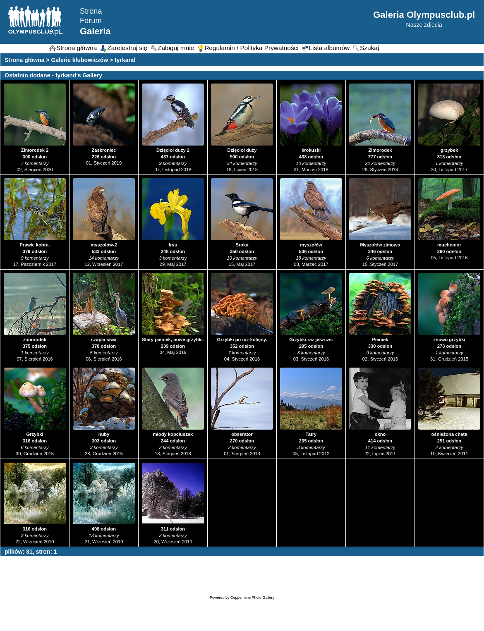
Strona (91, 11)
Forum (91, 21)
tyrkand (125, 60)
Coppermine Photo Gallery (252, 597)
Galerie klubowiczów (79, 60)
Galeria (95, 31)
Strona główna (24, 60)
